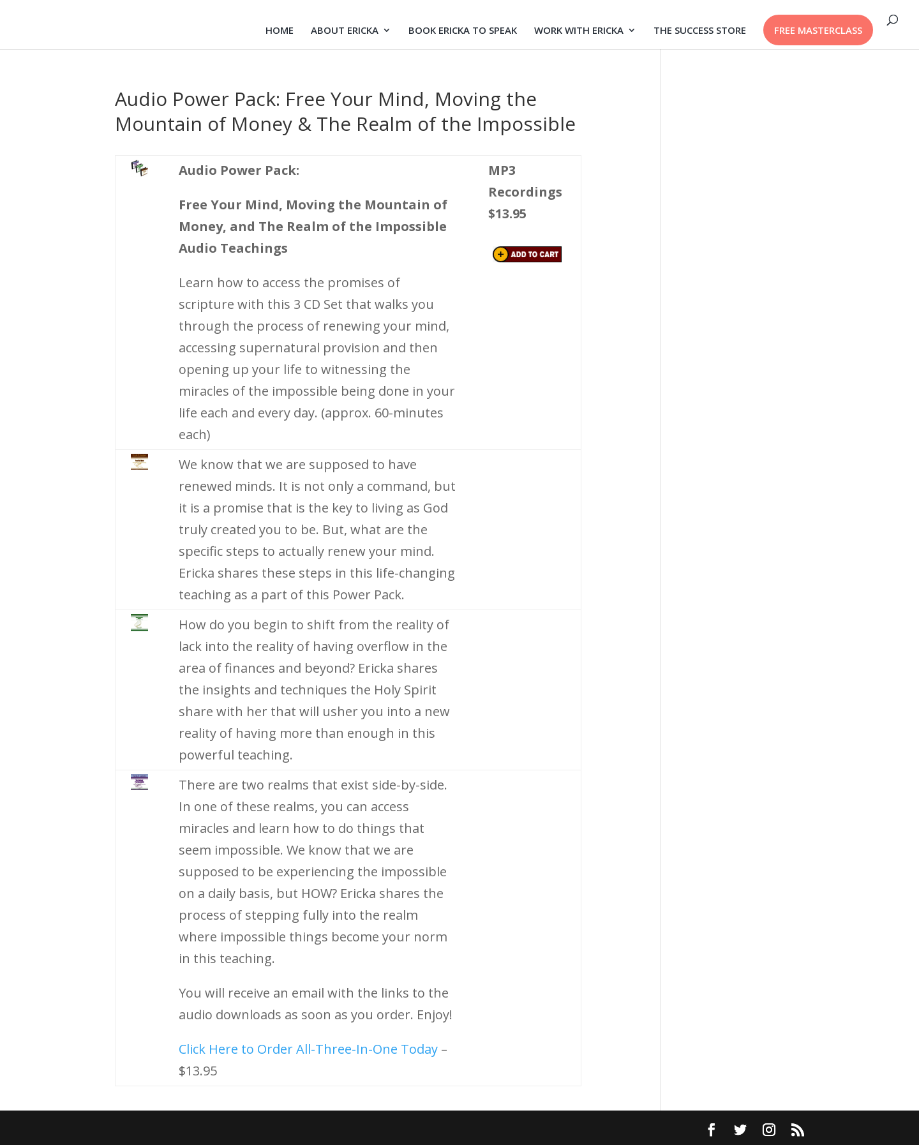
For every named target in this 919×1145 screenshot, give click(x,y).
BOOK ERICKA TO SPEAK (462, 31)
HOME (279, 31)
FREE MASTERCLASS (818, 30)
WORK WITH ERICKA (579, 31)
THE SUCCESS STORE (700, 31)
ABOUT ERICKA (344, 31)
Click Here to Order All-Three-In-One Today (308, 1049)
